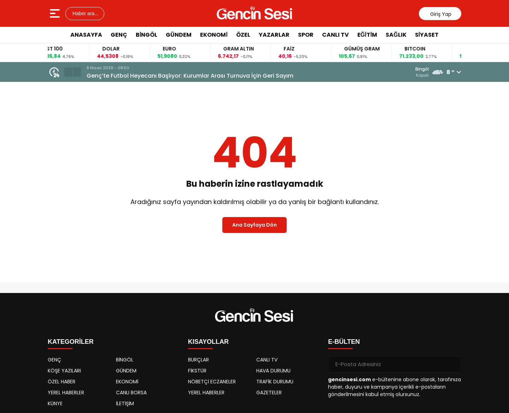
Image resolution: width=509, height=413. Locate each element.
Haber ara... (85, 13)
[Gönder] (453, 364)
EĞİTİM (367, 35)
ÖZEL (243, 35)
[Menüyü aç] (56, 13)
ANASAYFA (86, 35)
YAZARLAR (274, 35)
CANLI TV (335, 35)
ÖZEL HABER (61, 381)
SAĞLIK (396, 35)
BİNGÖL (146, 35)
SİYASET (427, 35)
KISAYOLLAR (208, 341)
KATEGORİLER (71, 341)
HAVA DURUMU (273, 370)
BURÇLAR (198, 359)
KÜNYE (55, 403)
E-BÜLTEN (344, 341)
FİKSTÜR (197, 370)
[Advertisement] (487, 150)
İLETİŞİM (125, 403)
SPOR (306, 35)
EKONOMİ (213, 35)
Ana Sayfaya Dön (254, 224)
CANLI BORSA (131, 392)
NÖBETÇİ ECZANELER (212, 381)
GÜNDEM (179, 35)
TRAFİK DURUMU (274, 381)
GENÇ (119, 35)
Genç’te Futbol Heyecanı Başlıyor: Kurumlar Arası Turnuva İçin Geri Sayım (190, 76)
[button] (68, 72)
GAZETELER (269, 392)
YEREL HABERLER (66, 392)
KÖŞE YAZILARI (64, 370)
